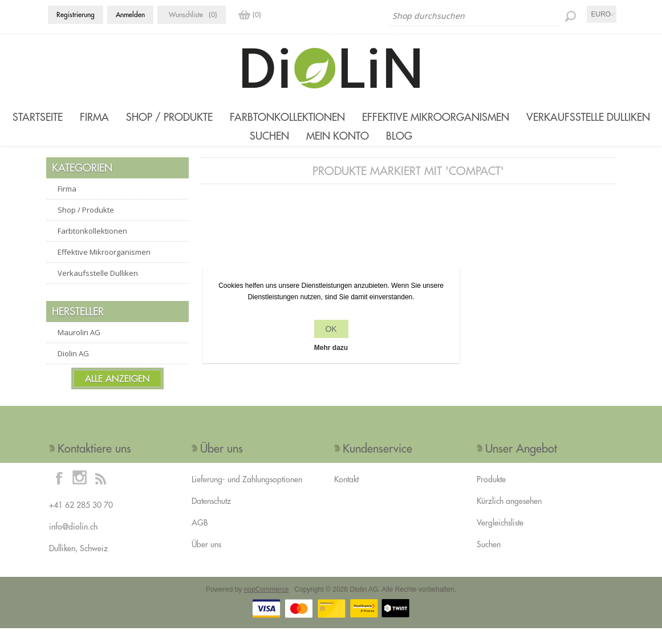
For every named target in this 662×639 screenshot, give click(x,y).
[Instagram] (80, 488)
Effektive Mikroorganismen (435, 117)
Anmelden (130, 14)
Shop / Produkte (169, 117)
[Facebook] (59, 488)
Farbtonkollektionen (287, 117)
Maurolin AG (79, 343)
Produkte (491, 490)
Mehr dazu (331, 348)
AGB (200, 533)
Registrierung (75, 14)
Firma (94, 117)
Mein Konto (337, 141)
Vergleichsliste (500, 533)
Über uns (206, 555)
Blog (399, 141)
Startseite (38, 117)
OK (330, 328)
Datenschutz (211, 512)
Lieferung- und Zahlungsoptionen (247, 490)
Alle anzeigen (117, 389)
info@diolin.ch (73, 537)
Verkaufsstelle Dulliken (588, 117)
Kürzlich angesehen (509, 512)
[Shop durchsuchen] (475, 16)
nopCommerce (266, 600)
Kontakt (346, 490)
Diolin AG (73, 364)
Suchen (269, 141)
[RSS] (100, 488)
